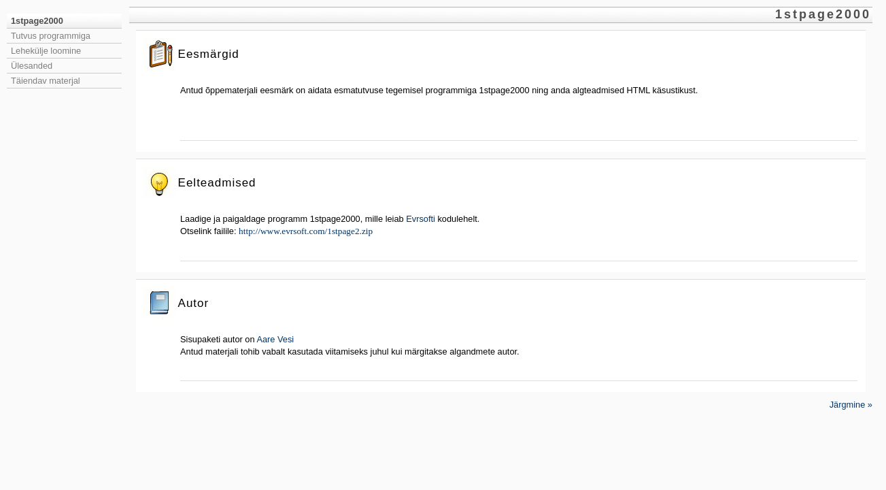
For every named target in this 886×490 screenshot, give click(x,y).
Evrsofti (420, 219)
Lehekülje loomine (46, 51)
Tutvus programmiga (50, 36)
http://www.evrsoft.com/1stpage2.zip (306, 231)
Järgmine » (851, 404)
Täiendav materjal (45, 81)
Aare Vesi (275, 339)
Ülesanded (31, 66)
